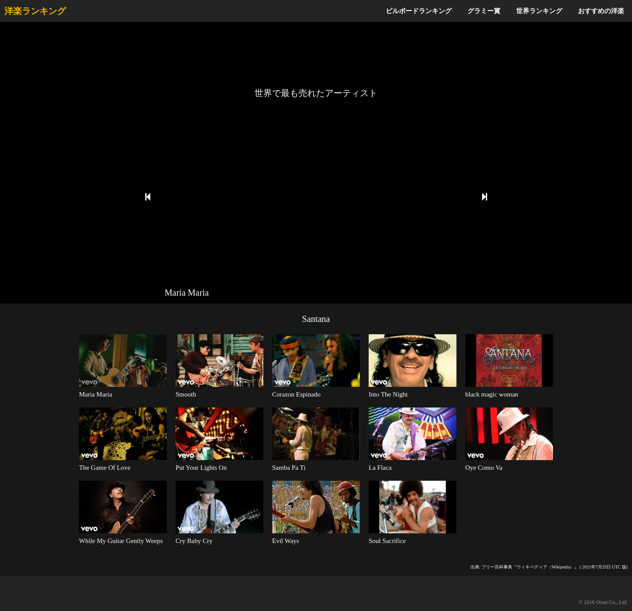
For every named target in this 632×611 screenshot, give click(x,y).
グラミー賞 (483, 10)
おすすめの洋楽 (601, 10)
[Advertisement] (316, 55)
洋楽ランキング (35, 11)
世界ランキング (539, 10)
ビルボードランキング (419, 10)
